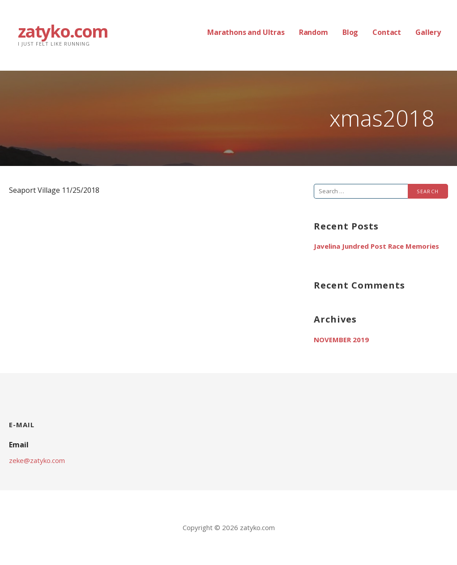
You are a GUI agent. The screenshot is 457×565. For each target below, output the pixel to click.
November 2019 (341, 339)
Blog (350, 32)
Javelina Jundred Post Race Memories (376, 246)
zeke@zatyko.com (37, 460)
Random (313, 32)
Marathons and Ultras (246, 32)
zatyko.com (63, 30)
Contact (386, 32)
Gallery (428, 32)
